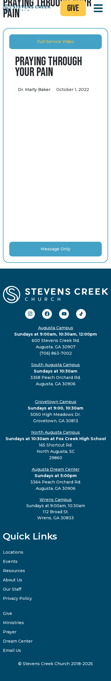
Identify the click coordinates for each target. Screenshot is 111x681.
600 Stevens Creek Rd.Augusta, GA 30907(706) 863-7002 (55, 340)
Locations (13, 552)
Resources (14, 570)
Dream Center (18, 641)
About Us (12, 580)
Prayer (9, 632)
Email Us (12, 650)
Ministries (13, 622)
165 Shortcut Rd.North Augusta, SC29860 (55, 445)
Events (10, 561)
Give (7, 613)
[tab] (55, 41)
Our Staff (12, 589)
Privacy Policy (17, 598)
